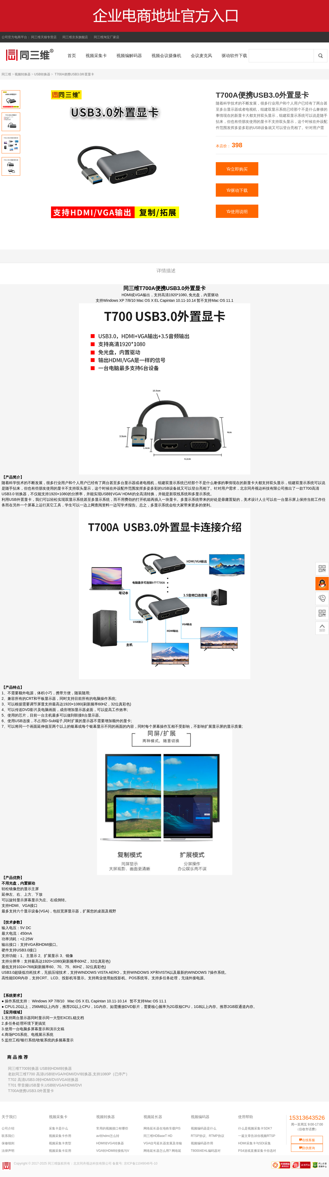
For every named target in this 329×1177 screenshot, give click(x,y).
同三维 (6, 74)
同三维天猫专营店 (44, 37)
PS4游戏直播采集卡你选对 (257, 1151)
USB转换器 (42, 74)
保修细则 (8, 1143)
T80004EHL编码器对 (206, 1151)
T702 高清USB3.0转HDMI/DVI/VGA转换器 (43, 1079)
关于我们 (9, 1117)
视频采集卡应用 (60, 1151)
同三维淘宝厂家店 (106, 37)
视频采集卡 (58, 1117)
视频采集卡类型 (60, 1143)
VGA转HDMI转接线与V (112, 1151)
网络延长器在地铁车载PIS (162, 1128)
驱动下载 (237, 190)
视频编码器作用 (202, 1143)
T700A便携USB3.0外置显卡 (74, 74)
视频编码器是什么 (203, 1128)
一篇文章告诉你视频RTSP (256, 1136)
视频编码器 (200, 1117)
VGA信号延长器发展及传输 (163, 1143)
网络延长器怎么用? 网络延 (162, 1151)
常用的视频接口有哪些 (112, 1128)
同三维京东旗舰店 (75, 37)
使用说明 (237, 211)
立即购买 (237, 169)
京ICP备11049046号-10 (141, 1163)
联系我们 (8, 1136)
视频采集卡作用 (60, 1136)
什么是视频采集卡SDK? (255, 1128)
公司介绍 (8, 1128)
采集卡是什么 (58, 1128)
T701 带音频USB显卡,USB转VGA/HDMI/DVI (45, 1085)
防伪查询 (307, 1148)
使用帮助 (245, 1117)
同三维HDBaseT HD (158, 1136)
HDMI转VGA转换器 (110, 1143)
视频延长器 (153, 1117)
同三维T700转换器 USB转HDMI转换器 (40, 1068)
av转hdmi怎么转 (107, 1136)
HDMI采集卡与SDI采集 (254, 1143)
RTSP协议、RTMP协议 (207, 1136)
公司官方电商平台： (16, 37)
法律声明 (8, 1151)
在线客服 (307, 1140)
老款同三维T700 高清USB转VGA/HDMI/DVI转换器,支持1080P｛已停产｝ (68, 1074)
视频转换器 (23, 74)
